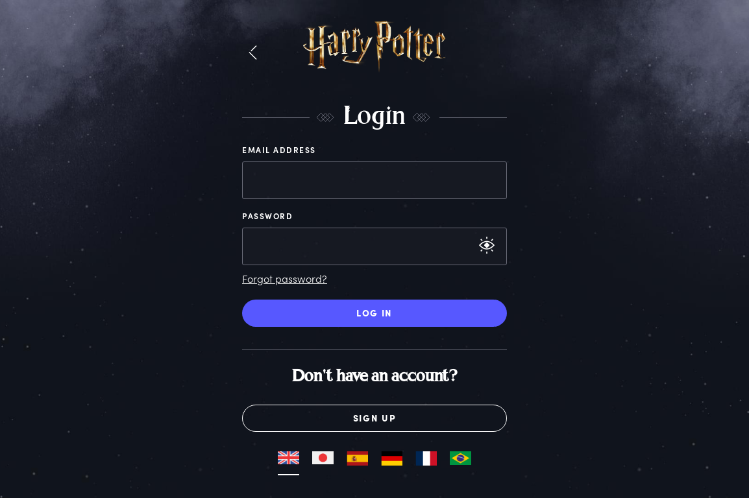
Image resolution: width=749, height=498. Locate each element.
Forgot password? (284, 278)
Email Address (279, 150)
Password (267, 216)
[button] (253, 53)
